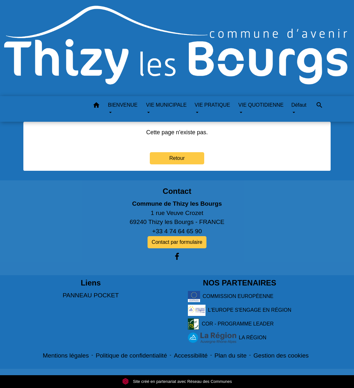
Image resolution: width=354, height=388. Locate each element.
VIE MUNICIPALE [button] (166, 105)
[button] (96, 106)
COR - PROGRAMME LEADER (231, 324)
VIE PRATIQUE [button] (212, 105)
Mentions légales (66, 355)
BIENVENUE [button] (122, 105)
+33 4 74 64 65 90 (177, 231)
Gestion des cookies (281, 355)
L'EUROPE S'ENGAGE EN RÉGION (239, 310)
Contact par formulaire (177, 242)
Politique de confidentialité (131, 355)
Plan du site (230, 355)
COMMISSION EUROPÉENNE (230, 296)
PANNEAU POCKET (91, 295)
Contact (177, 191)
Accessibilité (191, 355)
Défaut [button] (298, 105)
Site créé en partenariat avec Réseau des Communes (177, 381)
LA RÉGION (227, 337)
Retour (177, 158)
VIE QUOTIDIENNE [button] (261, 105)
